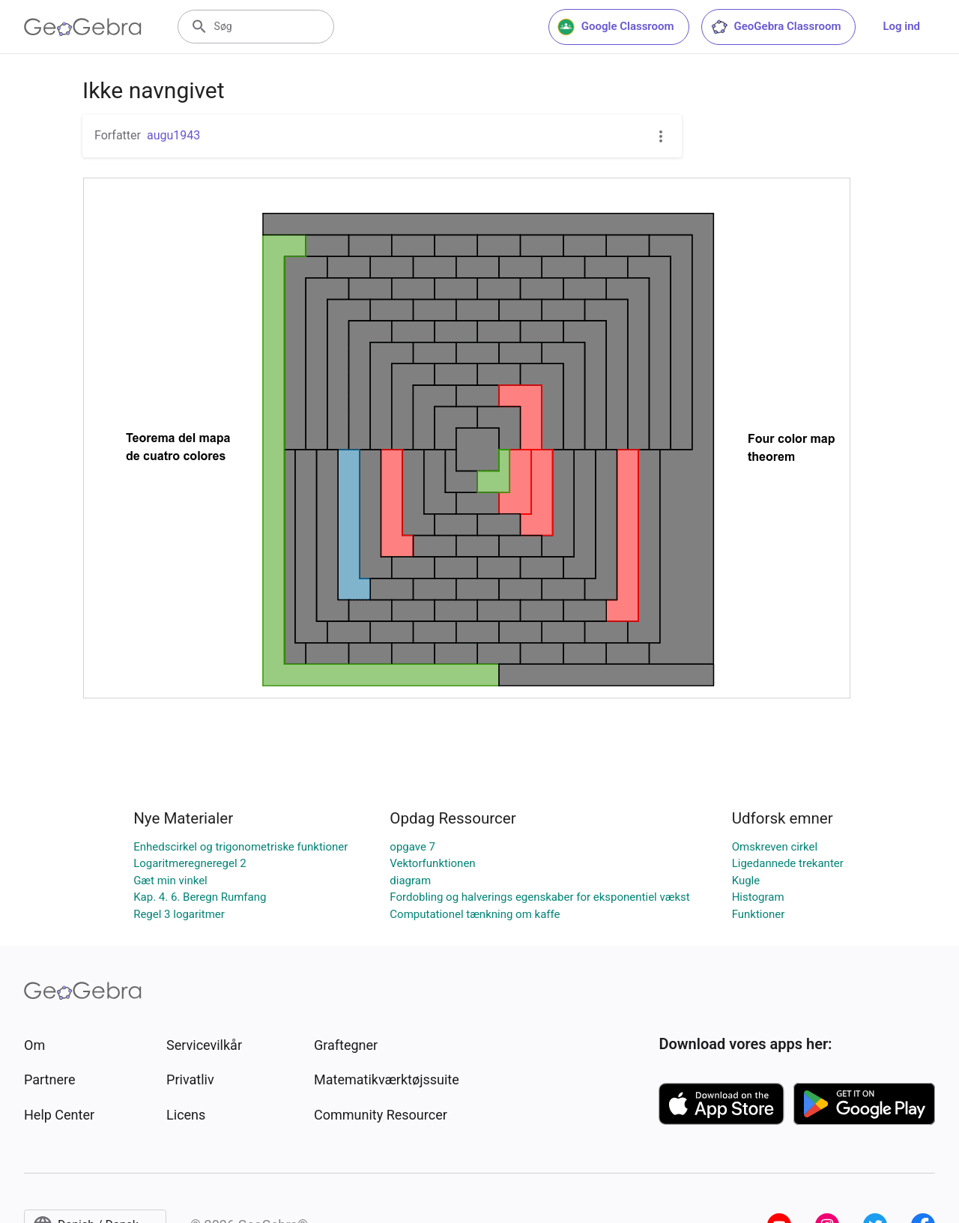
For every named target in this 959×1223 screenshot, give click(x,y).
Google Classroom (615, 27)
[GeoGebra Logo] (83, 27)
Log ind (901, 26)
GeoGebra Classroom (775, 27)
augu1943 (173, 135)
